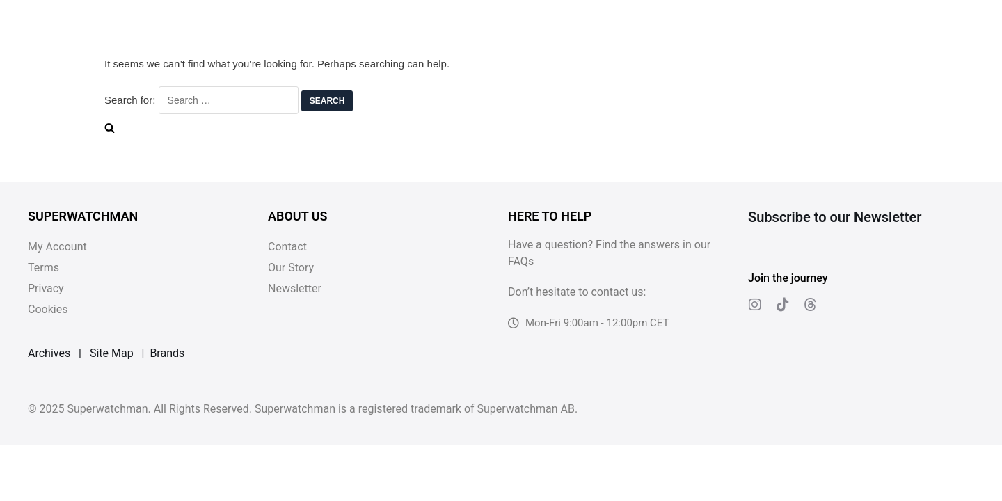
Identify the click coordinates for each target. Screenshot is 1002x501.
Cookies (47, 309)
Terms (43, 267)
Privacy (46, 288)
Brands (167, 353)
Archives (49, 353)
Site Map (112, 353)
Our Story (291, 267)
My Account (57, 246)
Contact (287, 246)
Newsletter (294, 288)
